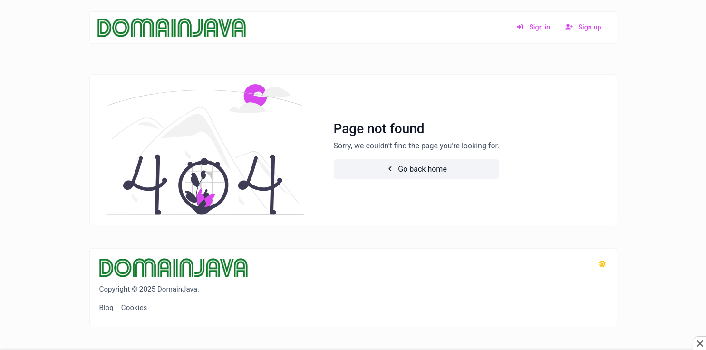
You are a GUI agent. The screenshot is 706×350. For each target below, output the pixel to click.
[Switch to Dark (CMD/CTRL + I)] (602, 264)
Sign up (583, 27)
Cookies (134, 307)
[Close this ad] (699, 343)
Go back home (416, 169)
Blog (106, 307)
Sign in (533, 27)
